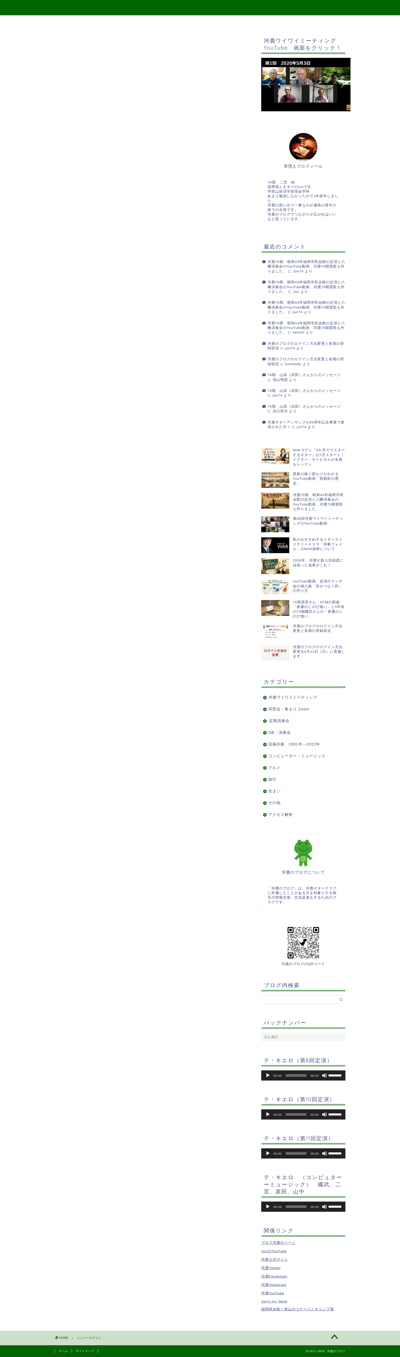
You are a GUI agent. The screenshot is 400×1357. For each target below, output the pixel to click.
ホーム (63, 1350)
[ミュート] (324, 1075)
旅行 (272, 779)
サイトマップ (188, 21)
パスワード (73, 88)
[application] (303, 1075)
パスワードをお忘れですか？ (90, 130)
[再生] (267, 1075)
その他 (274, 803)
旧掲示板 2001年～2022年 (294, 744)
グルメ (274, 767)
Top (159, 21)
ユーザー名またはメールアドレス (94, 75)
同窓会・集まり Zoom (288, 709)
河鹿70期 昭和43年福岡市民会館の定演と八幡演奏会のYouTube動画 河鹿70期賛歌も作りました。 (306, 266)
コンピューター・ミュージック (297, 756)
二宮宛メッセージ (229, 21)
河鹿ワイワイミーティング (292, 697)
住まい (274, 791)
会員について (75, 135)
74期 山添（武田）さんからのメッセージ (304, 375)
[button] (306, 84)
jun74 (298, 312)
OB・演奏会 (279, 732)
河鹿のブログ (200, 7)
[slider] (296, 1075)
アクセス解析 (280, 814)
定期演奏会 (279, 721)
